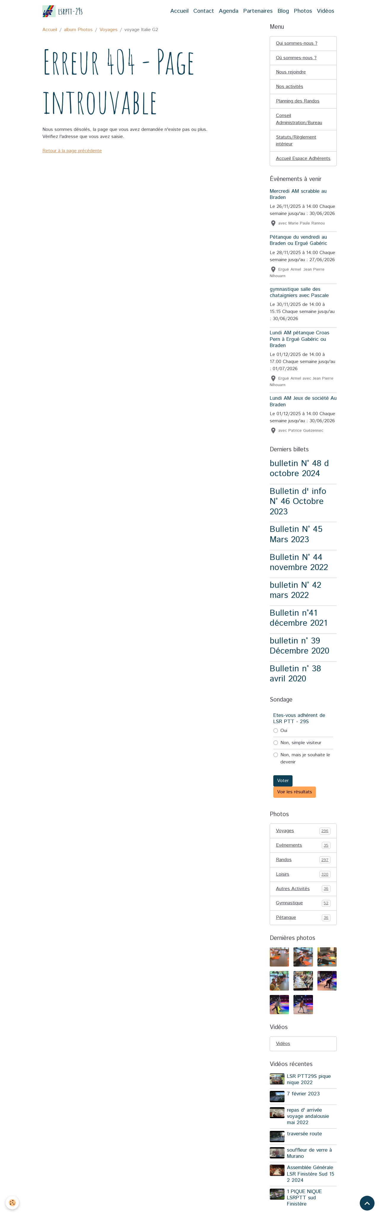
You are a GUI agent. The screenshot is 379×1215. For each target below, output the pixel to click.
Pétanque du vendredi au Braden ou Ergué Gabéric (298, 248)
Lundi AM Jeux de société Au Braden (303, 409)
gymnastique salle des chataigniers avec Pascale (299, 300)
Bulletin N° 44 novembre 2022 (299, 570)
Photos (303, 11)
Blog (283, 11)
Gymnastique (303, 911)
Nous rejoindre (291, 72)
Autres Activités (303, 896)
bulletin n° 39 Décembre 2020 (299, 654)
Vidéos (325, 11)
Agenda (228, 11)
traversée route (304, 1142)
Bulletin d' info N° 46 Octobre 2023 (298, 509)
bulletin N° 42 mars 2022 (295, 598)
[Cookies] (12, 1202)
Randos (303, 867)
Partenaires (258, 11)
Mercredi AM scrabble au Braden (298, 202)
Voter (283, 788)
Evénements (303, 853)
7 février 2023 (303, 1102)
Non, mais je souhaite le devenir (305, 766)
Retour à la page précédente (72, 150)
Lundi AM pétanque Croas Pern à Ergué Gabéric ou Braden (299, 347)
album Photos (78, 29)
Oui (283, 738)
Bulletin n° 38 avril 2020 (295, 681)
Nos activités (289, 87)
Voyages (108, 29)
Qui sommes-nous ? (296, 43)
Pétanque (303, 925)
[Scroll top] (367, 1203)
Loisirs (303, 882)
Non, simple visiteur (300, 750)
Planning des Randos (297, 101)
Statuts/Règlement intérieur (296, 141)
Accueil (179, 11)
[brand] (62, 11)
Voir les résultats (294, 799)
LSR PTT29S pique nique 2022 (309, 1087)
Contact (203, 11)
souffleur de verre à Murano (309, 1161)
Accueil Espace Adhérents (292, 163)
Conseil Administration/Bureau (299, 119)
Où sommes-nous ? (296, 57)
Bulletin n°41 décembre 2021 (298, 625)
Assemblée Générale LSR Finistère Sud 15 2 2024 (310, 1182)
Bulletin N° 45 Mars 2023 (296, 542)
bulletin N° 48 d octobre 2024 (299, 476)
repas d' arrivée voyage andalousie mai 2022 (308, 1124)
